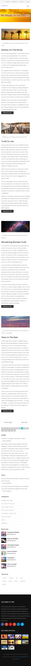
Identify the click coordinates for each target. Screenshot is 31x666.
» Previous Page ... (7, 112)
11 (2, 430)
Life (17, 578)
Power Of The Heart (12, 538)
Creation (4, 578)
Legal (27, 1)
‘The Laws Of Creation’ (7, 510)
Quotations (4, 523)
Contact (7, 1)
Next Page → (25, 422)
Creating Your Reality (13, 532)
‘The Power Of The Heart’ (8, 503)
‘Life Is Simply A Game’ (7, 507)
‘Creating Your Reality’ (7, 500)
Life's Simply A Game (13, 545)
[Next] (15, 430)
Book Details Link (11, 534)
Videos (3, 520)
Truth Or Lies (7, 141)
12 (5, 430)
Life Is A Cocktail (11, 564)
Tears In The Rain (9, 337)
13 (9, 430)
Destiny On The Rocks (12, 50)
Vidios (15, 581)
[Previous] (2, 428)
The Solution (10, 557)
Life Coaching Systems (22, 656)
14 (12, 430)
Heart (21, 578)
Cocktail (4, 581)
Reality (10, 581)
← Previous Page (7, 422)
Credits (21, 1)
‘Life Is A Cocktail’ (5, 516)
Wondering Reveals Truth (13, 242)
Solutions (11, 578)
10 (27, 428)
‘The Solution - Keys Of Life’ (8, 513)
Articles (4, 584)
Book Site (14, 1)
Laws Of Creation (12, 551)
